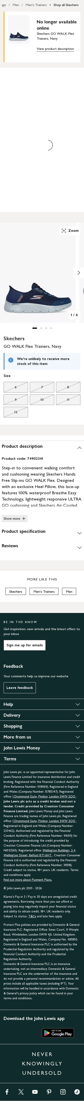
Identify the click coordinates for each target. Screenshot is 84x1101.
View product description (55, 49)
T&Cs (32, 916)
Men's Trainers (36, 5)
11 (62, 400)
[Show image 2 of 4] (78, 272)
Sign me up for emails (24, 645)
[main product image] (22, 36)
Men (16, 5)
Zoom (70, 230)
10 (37, 400)
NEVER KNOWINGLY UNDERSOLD (42, 1063)
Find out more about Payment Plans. (28, 880)
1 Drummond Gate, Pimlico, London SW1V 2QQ (44, 796)
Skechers (15, 591)
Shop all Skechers (66, 5)
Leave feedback (19, 688)
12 (10, 413)
